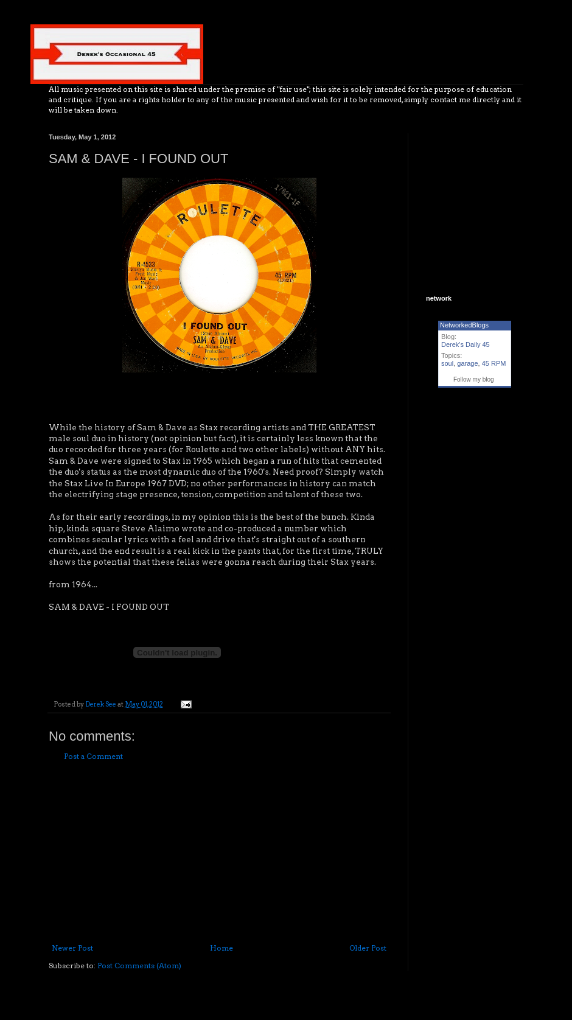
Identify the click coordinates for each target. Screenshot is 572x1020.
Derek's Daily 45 (465, 344)
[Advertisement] (219, 853)
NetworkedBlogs (464, 325)
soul (447, 363)
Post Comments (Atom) (139, 965)
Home (221, 947)
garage (467, 363)
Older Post (367, 947)
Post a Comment (93, 756)
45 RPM (494, 363)
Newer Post (72, 947)
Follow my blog (473, 379)
